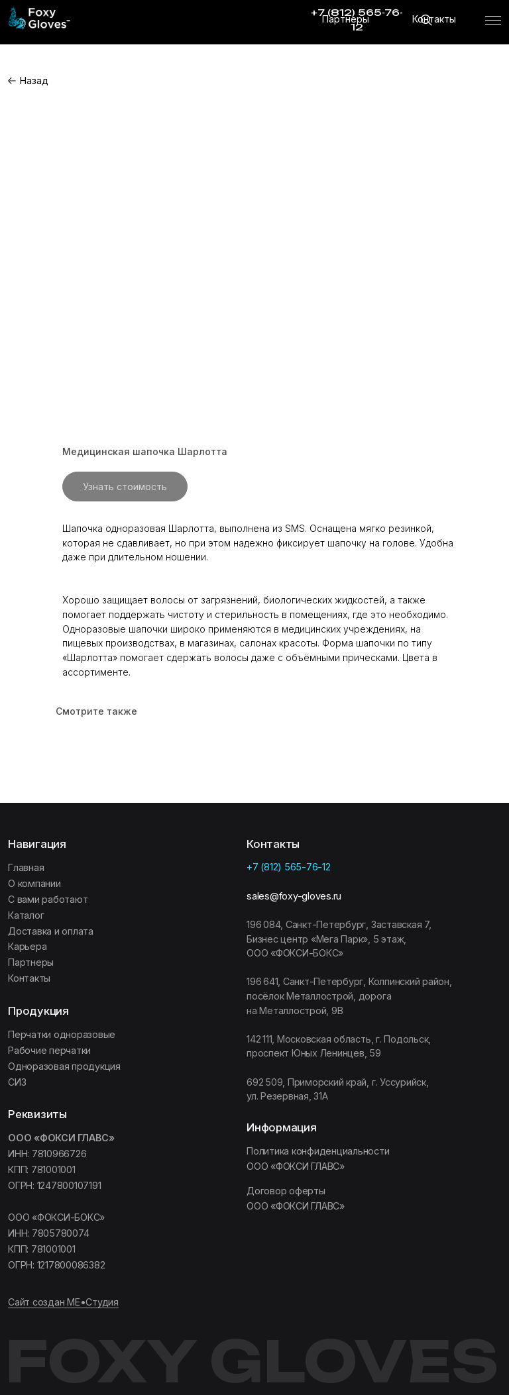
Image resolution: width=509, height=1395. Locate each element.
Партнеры (345, 19)
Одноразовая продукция (64, 1066)
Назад (34, 80)
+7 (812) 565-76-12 (289, 866)
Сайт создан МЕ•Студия (63, 1302)
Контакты (434, 19)
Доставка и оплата (50, 931)
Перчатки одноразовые (61, 1034)
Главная (26, 867)
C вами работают (47, 899)
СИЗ (17, 1082)
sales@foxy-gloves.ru (294, 896)
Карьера (27, 946)
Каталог (26, 915)
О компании (34, 883)
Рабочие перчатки (49, 1050)
